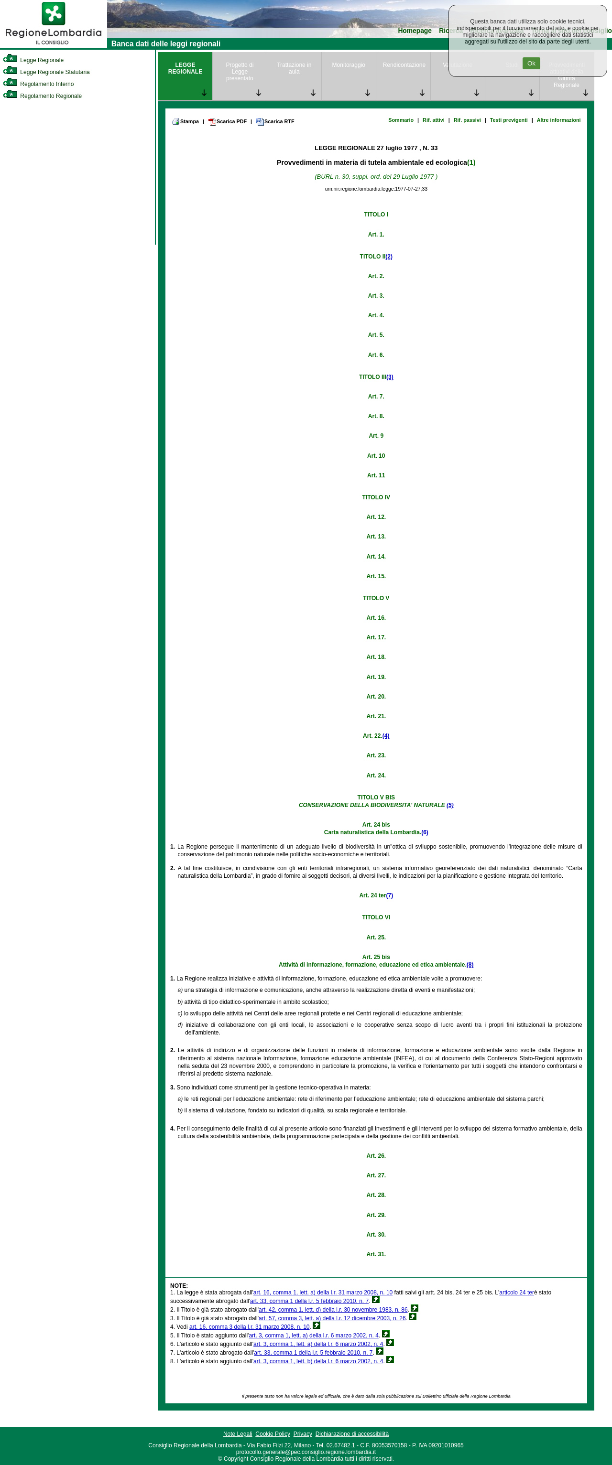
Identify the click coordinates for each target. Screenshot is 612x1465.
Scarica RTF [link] (275, 122)
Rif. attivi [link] (434, 120)
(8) (470, 964)
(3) (389, 377)
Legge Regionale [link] (33, 60)
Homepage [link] (415, 30)
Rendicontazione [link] (404, 65)
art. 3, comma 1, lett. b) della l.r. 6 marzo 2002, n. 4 (318, 1361)
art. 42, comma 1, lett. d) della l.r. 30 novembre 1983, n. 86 (333, 1309)
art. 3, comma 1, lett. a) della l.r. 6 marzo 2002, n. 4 (313, 1335)
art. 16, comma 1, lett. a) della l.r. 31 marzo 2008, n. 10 (323, 1292)
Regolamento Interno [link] (38, 84)
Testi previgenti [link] (509, 120)
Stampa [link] (185, 121)
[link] (53, 46)
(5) (450, 805)
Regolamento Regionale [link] (42, 96)
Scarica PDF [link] (227, 122)
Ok (531, 63)
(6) (424, 832)
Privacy (303, 1434)
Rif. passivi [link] (467, 120)
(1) (471, 162)
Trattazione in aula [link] (294, 68)
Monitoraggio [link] (348, 65)
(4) (386, 735)
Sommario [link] (401, 120)
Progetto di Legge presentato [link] (239, 72)
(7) (389, 895)
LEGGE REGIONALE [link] (185, 68)
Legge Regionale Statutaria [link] (46, 72)
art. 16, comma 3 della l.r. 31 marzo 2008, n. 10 (249, 1327)
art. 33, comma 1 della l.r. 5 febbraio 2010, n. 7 (309, 1301)
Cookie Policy (272, 1434)
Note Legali (237, 1434)
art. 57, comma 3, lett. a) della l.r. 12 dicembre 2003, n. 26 (332, 1318)
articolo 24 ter (516, 1292)
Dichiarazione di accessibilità (352, 1434)
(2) (389, 256)
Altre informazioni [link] (559, 120)
